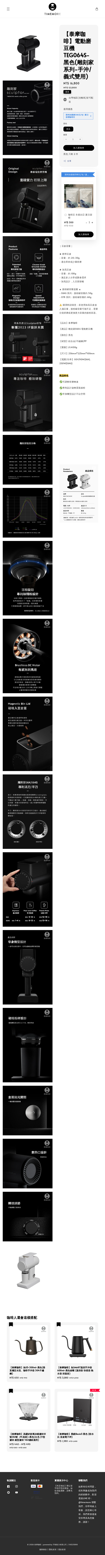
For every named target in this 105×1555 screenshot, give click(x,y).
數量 (65, 134)
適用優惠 (67, 108)
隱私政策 (52, 1549)
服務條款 (43, 1549)
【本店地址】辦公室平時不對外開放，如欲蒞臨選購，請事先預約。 (63, 1489)
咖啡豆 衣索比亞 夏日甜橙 (78, 216)
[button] (8, 9)
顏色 (65, 123)
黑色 (68, 129)
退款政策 (62, 1549)
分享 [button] (67, 161)
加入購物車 (78, 147)
